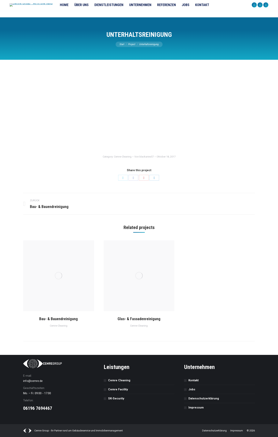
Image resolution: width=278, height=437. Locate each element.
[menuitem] (72, 8)
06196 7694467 (37, 408)
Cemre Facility (118, 389)
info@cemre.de (33, 381)
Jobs (191, 389)
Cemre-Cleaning (122, 156)
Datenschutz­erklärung (203, 398)
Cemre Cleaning (119, 380)
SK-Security (116, 398)
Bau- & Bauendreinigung (58, 319)
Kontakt (193, 380)
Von (144, 156)
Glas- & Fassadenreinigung (139, 319)
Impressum (196, 407)
